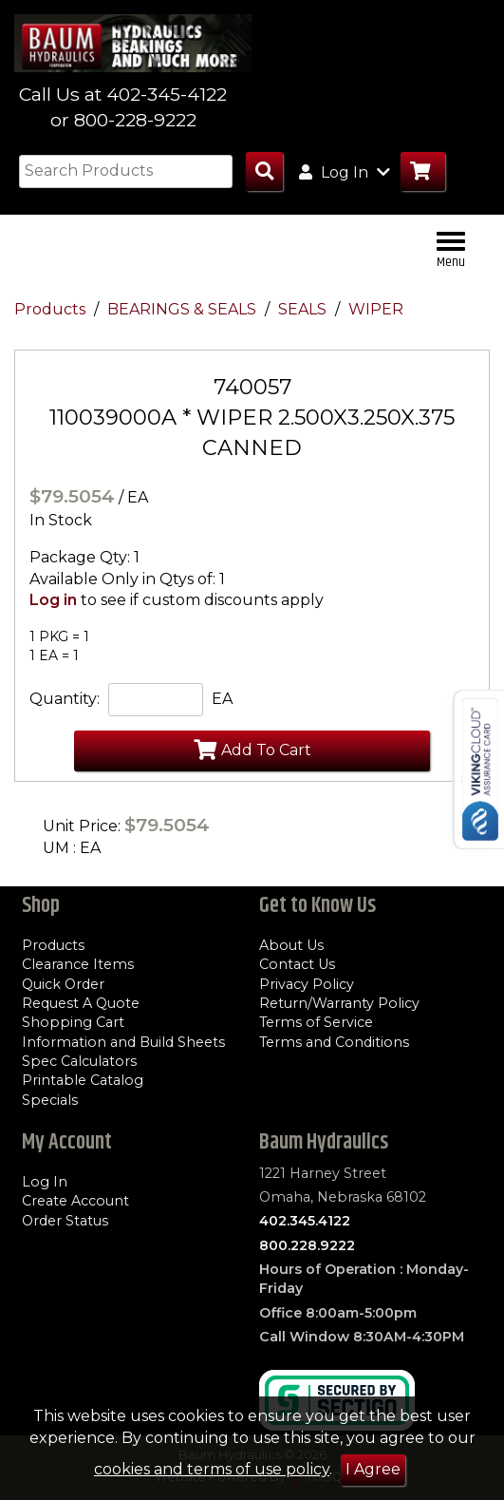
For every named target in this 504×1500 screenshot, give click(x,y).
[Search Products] (264, 171)
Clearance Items (78, 964)
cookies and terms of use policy (211, 1469)
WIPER (375, 309)
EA (222, 699)
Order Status (65, 1220)
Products (51, 309)
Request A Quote (81, 1003)
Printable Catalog (82, 1080)
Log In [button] (344, 172)
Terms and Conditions (334, 1042)
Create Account (75, 1200)
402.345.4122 (304, 1220)
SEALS (304, 309)
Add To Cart (252, 749)
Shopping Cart (73, 1022)
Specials (50, 1100)
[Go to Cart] (423, 171)
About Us (291, 945)
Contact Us (297, 964)
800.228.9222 (307, 1245)
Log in (53, 600)
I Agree (373, 1469)
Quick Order (63, 984)
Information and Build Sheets (123, 1042)
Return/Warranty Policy (339, 1003)
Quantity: (64, 699)
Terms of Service (316, 1022)
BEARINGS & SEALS (183, 309)
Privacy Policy (306, 984)
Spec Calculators (79, 1061)
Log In (44, 1181)
